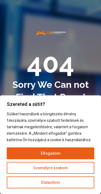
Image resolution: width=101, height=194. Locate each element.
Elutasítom (50, 182)
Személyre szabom (50, 168)
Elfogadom (51, 153)
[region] (50, 144)
